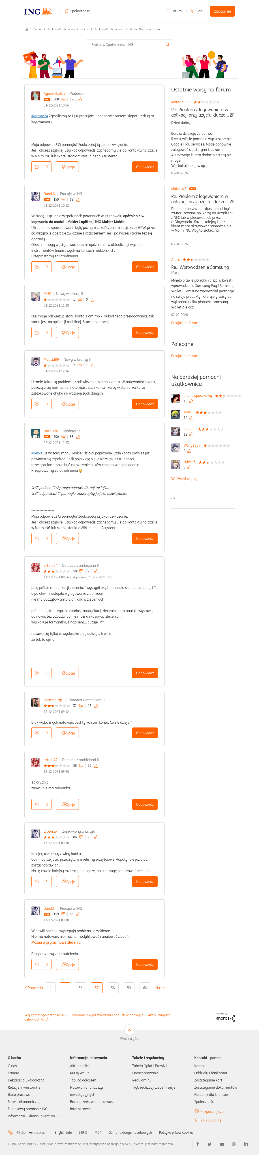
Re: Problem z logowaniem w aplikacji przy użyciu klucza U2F (202, 112)
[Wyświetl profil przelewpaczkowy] (199, 395)
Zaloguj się (222, 11)
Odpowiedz (145, 167)
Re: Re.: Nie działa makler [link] (144, 29)
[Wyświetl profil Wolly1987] (193, 445)
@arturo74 (39, 116)
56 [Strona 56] (81, 988)
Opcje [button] (70, 167)
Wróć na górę (129, 1039)
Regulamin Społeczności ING (45, 1015)
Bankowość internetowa (109, 29)
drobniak (51, 831)
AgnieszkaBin (54, 93)
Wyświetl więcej (184, 478)
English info (65, 1132)
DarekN (49, 193)
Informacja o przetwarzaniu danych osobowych (107, 1015)
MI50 (47, 293)
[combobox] (129, 44)
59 (129, 988)
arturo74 (51, 565)
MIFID (86, 1132)
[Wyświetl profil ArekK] (189, 412)
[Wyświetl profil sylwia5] (191, 462)
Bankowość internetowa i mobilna (68, 29)
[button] (36, 166)
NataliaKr (51, 431)
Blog (198, 11)
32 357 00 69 (211, 1120)
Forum (176, 11)
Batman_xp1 (54, 700)
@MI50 (36, 453)
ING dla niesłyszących (32, 1132)
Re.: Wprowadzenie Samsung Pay (200, 270)
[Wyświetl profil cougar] (190, 428)
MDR (100, 1132)
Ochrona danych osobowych (134, 1132)
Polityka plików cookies (182, 1132)
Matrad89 (51, 359)
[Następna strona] (163, 988)
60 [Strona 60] (145, 988)
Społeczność (80, 11)
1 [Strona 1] (51, 988)
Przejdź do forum (184, 323)
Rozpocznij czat (213, 1111)
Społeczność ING (26, 29)
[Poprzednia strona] (36, 988)
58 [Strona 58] (113, 988)
